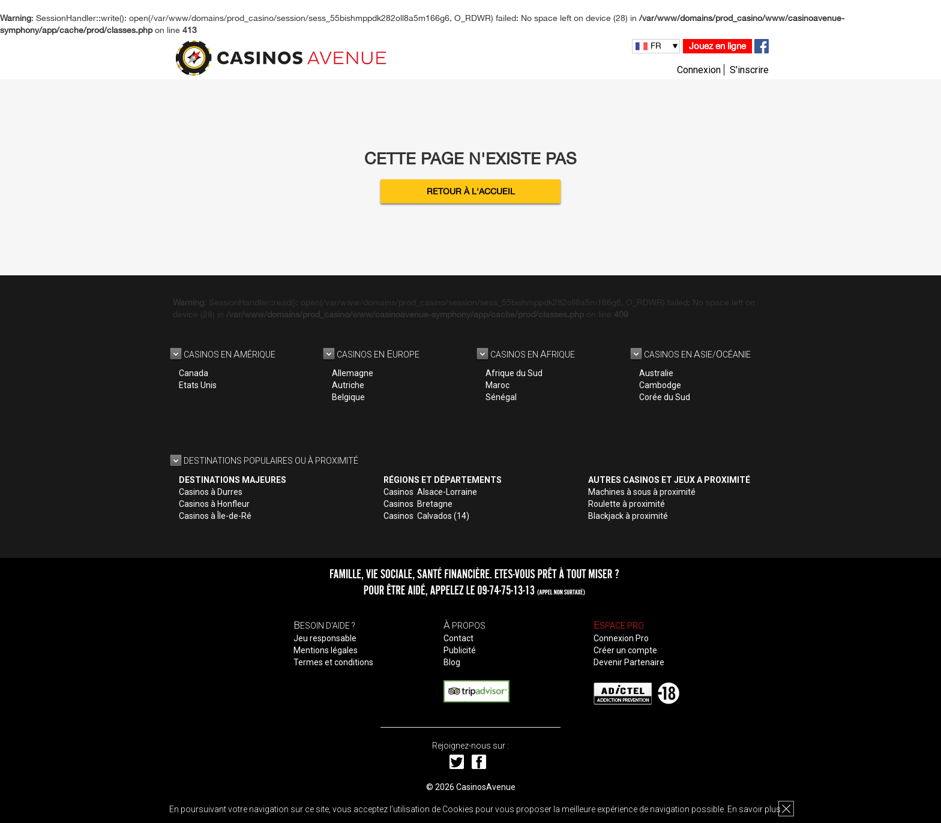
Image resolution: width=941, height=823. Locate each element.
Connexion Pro (621, 638)
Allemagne (352, 373)
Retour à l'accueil (471, 191)
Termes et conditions (333, 662)
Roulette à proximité (626, 504)
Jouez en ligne (717, 46)
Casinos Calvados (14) (426, 516)
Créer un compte (625, 650)
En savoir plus (754, 809)
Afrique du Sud (514, 373)
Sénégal (501, 397)
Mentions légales (325, 650)
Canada (193, 373)
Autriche (348, 385)
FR (656, 45)
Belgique (348, 397)
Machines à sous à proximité (642, 492)
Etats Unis (198, 385)
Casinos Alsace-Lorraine (430, 492)
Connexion (699, 70)
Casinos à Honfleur (214, 504)
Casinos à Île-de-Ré (215, 516)
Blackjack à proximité (628, 516)
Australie (656, 373)
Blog (451, 662)
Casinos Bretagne (417, 504)
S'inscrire (749, 70)
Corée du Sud (664, 397)
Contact (458, 638)
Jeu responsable (324, 638)
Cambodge (660, 385)
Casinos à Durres (210, 492)
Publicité (459, 650)
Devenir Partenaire (629, 662)
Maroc (498, 385)
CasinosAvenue (486, 787)
